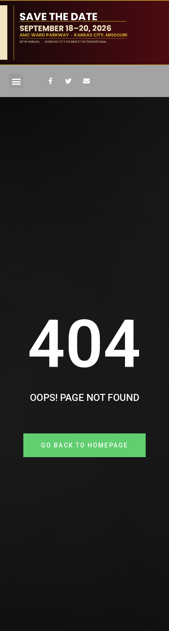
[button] (16, 81)
